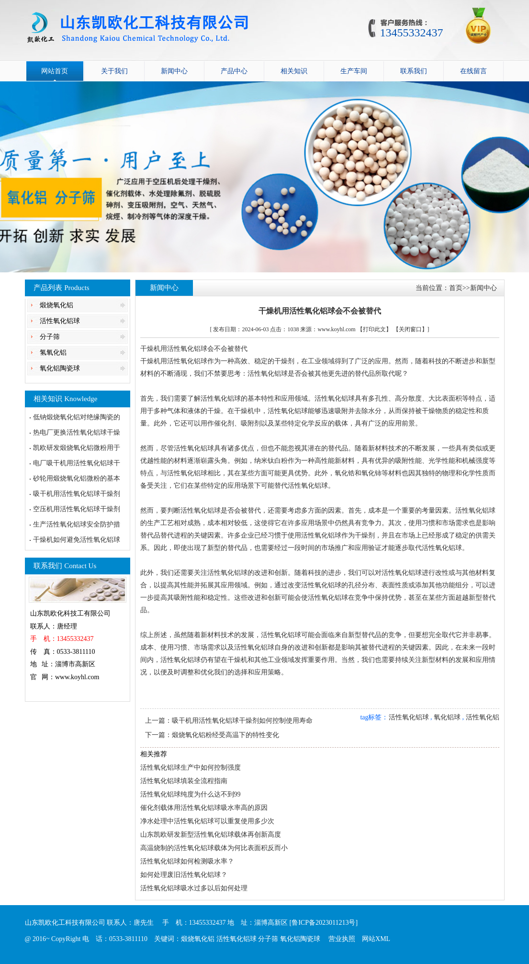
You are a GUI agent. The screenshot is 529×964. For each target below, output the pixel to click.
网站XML (376, 938)
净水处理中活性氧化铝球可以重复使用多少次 (207, 821)
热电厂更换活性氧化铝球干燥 (76, 432)
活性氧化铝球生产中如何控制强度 (190, 767)
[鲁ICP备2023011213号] (324, 922)
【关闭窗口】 (410, 329)
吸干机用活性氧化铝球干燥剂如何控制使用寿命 (242, 720)
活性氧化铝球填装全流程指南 (183, 781)
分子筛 (50, 336)
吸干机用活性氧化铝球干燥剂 (76, 493)
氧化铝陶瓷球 (60, 368)
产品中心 (234, 71)
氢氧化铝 (53, 352)
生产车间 (353, 71)
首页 (455, 287)
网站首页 (54, 71)
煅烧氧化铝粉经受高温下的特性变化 (225, 735)
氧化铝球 (447, 717)
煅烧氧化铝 (56, 305)
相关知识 (294, 71)
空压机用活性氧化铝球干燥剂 (76, 509)
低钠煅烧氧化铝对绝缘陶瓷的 (76, 417)
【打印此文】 (374, 329)
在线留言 (473, 71)
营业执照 (341, 938)
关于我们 (114, 71)
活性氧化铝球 (60, 321)
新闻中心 (174, 71)
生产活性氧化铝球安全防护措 (76, 524)
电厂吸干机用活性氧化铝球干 (76, 463)
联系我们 (413, 71)
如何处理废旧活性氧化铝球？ (183, 874)
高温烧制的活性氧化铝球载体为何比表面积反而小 (214, 848)
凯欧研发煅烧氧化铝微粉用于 (76, 447)
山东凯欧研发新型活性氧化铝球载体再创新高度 (210, 834)
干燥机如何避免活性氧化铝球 (76, 539)
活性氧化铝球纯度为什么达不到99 (190, 794)
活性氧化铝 (482, 717)
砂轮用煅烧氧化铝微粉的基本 (76, 478)
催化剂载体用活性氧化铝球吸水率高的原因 (204, 807)
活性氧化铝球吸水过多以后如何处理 (194, 888)
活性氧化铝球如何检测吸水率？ (187, 861)
